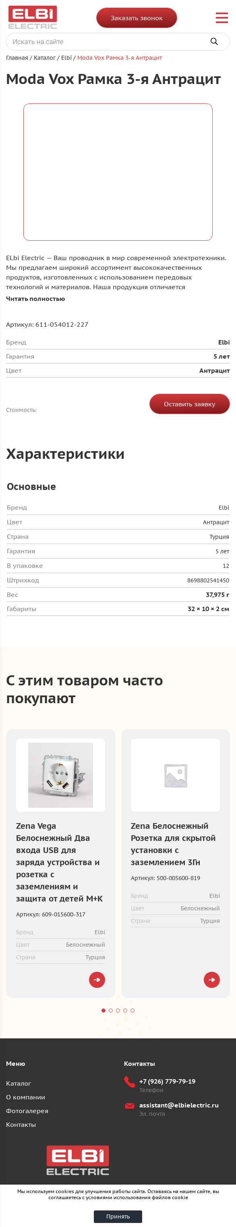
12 (226, 565)
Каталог (18, 1083)
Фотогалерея (27, 1111)
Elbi (224, 507)
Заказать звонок (137, 18)
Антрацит (216, 522)
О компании (25, 1097)
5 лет (222, 551)
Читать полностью (35, 298)
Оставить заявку (189, 404)
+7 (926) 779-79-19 (167, 1081)
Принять (118, 1216)
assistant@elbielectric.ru (179, 1105)
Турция (219, 536)
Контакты (21, 1124)
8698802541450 (208, 580)
